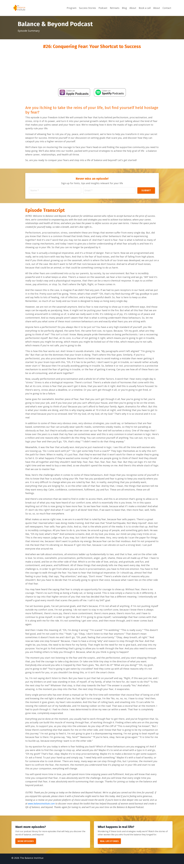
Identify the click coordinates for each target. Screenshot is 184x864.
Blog (124, 7)
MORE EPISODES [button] (26, 842)
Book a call (145, 7)
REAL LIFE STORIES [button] (109, 842)
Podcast (103, 7)
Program (71, 7)
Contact (167, 7)
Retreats (114, 7)
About (132, 7)
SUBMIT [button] (146, 190)
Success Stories (87, 7)
